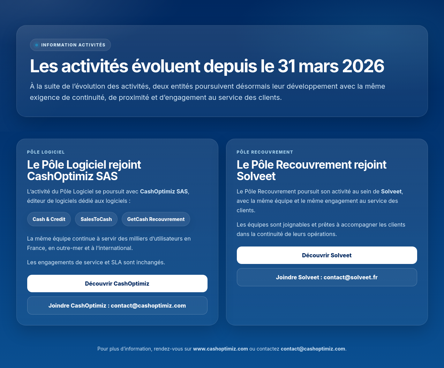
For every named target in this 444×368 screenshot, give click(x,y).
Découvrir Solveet (327, 255)
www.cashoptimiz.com (220, 349)
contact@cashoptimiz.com (313, 349)
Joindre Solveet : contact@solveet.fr (326, 277)
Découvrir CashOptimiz (117, 283)
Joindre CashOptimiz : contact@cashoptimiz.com (117, 305)
